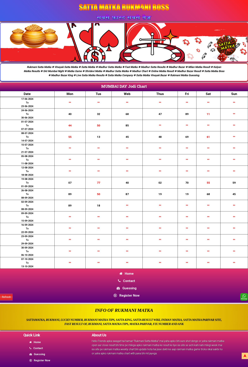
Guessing (126, 288)
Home (126, 273)
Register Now (126, 295)
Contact (126, 281)
